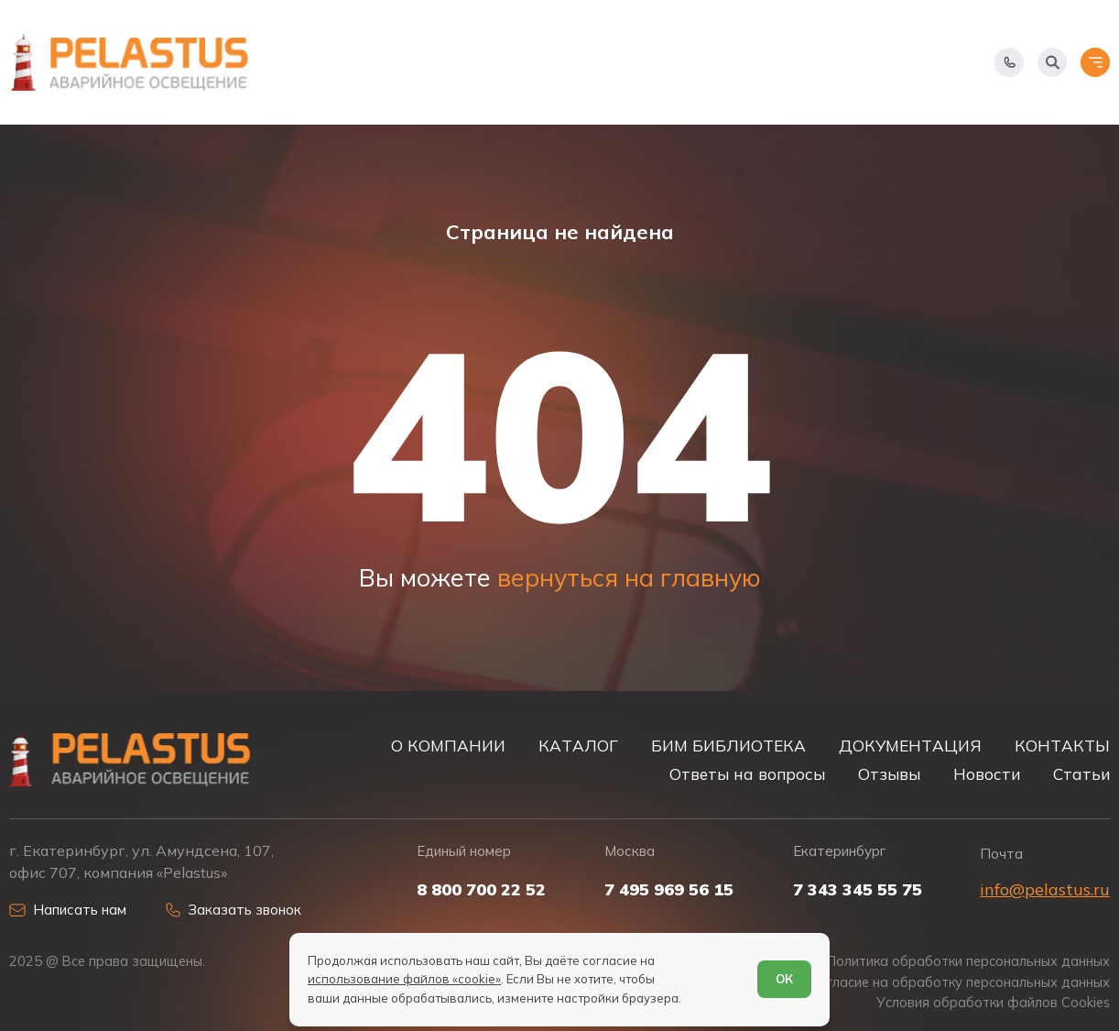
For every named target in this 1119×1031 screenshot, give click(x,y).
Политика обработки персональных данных (968, 961)
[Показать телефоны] (1009, 62)
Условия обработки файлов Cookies (993, 1002)
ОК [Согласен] (784, 978)
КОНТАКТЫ (1062, 745)
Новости (986, 774)
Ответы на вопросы (747, 774)
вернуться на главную (629, 577)
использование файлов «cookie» (404, 978)
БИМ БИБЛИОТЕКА (728, 745)
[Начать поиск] (1052, 62)
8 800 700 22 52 (481, 890)
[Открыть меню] (1095, 62)
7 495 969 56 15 (668, 890)
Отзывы (889, 774)
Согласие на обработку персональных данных (959, 982)
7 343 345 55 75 (857, 890)
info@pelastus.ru (1045, 889)
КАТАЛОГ (578, 745)
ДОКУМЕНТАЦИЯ (910, 745)
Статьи (1081, 774)
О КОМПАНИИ (448, 745)
